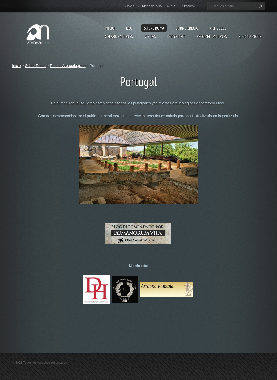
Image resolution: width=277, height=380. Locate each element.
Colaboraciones (119, 36)
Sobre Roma (154, 28)
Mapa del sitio (152, 6)
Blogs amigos (250, 36)
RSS (173, 6)
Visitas (150, 36)
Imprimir (189, 6)
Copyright (176, 36)
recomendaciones (211, 36)
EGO (129, 28)
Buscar (260, 6)
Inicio (110, 28)
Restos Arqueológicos (67, 66)
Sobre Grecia (187, 28)
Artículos (218, 28)
